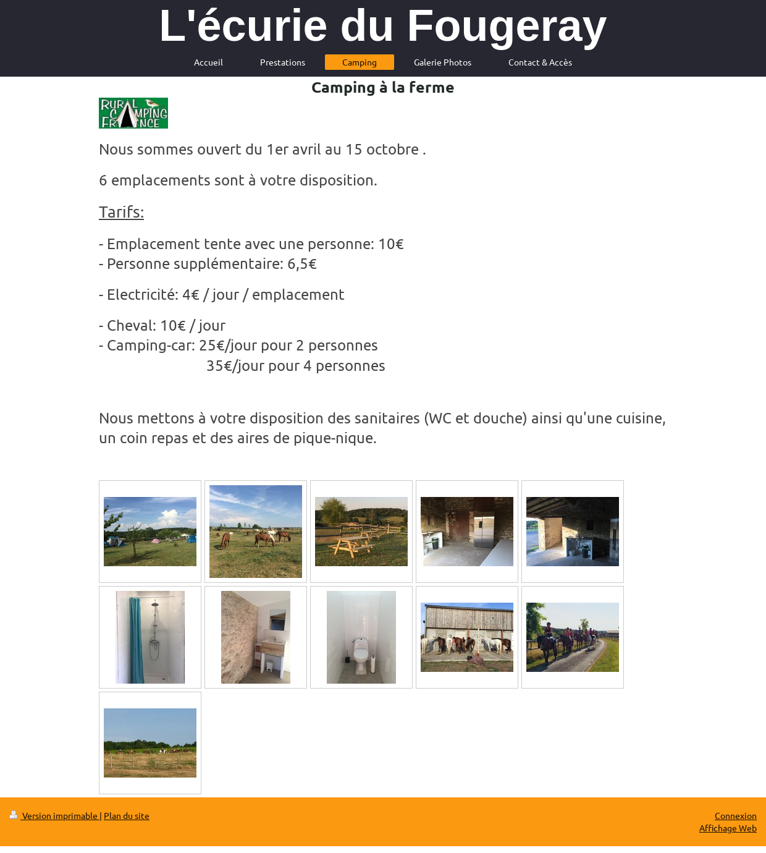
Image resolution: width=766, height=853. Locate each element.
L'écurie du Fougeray (383, 25)
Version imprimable (54, 815)
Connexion (736, 815)
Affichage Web (728, 827)
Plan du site (126, 815)
